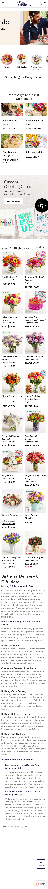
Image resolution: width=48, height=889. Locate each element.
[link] (39, 247)
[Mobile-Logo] (24, 3)
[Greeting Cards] (13, 201)
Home (5, 827)
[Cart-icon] (45, 3)
